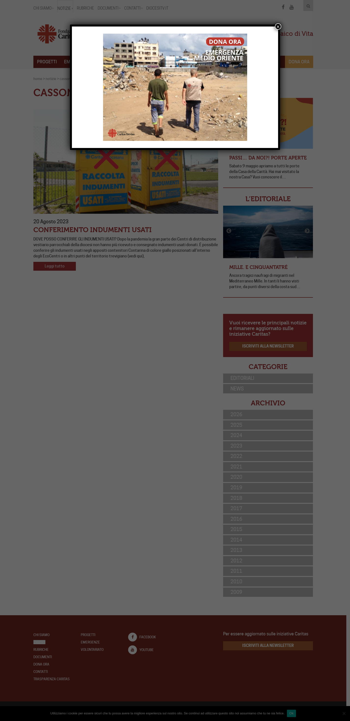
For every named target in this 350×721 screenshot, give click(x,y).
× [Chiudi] (278, 26)
